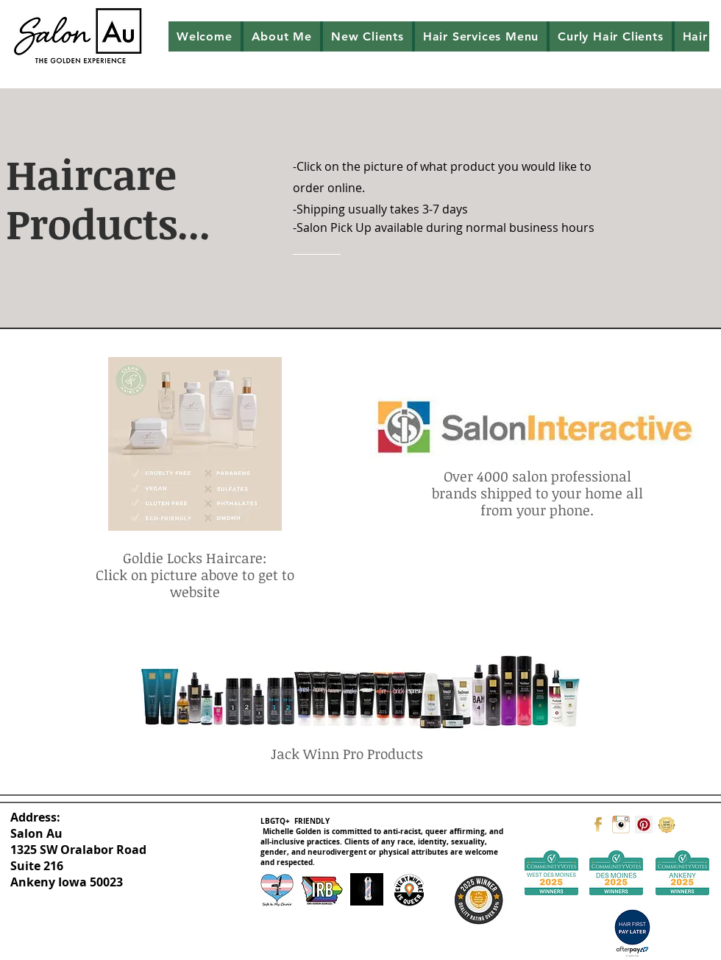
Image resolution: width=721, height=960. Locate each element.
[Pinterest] (644, 824)
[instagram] (621, 824)
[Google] (666, 824)
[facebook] (598, 824)
